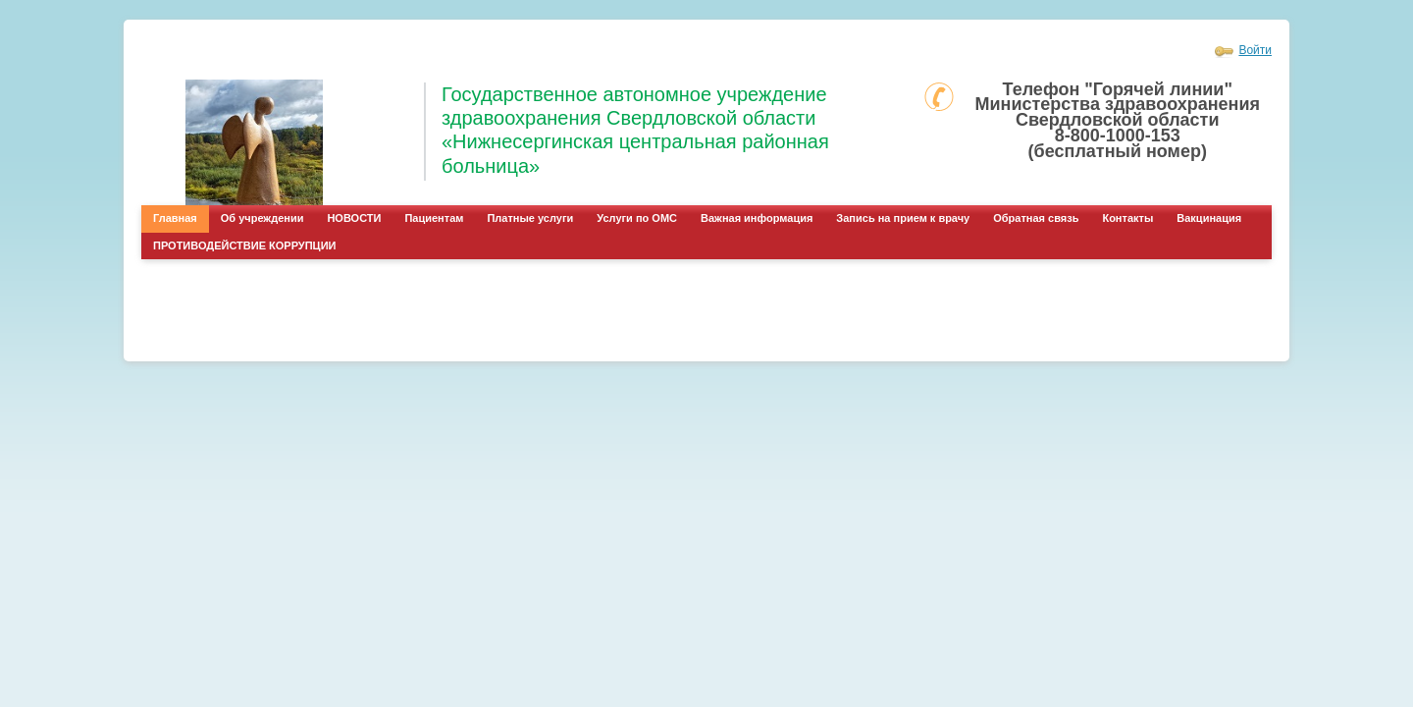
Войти (1255, 50)
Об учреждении (262, 218)
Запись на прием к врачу (902, 218)
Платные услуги (530, 218)
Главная (175, 218)
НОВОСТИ (354, 218)
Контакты (1127, 218)
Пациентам (433, 218)
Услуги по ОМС (637, 218)
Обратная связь (1035, 218)
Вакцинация (1209, 218)
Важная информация (756, 218)
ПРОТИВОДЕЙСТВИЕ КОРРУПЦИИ (244, 245)
